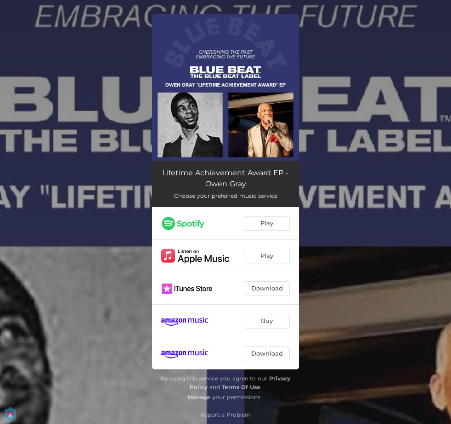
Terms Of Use (241, 387)
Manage (199, 397)
